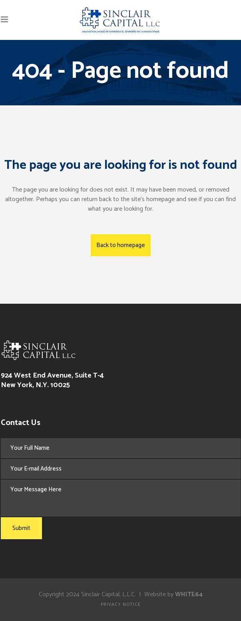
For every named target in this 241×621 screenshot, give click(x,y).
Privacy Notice (121, 604)
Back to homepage (120, 245)
